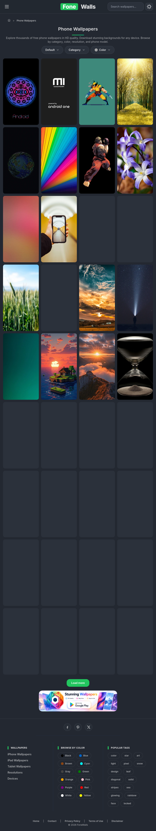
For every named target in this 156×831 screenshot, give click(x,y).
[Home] (9, 20)
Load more (78, 682)
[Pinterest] (78, 727)
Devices (13, 778)
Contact (52, 821)
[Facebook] (67, 727)
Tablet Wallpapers (19, 766)
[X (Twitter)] (88, 727)
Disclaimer (117, 821)
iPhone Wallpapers (19, 754)
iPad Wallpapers (18, 760)
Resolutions (15, 772)
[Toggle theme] (149, 6)
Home (36, 821)
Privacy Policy (72, 821)
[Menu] (7, 6)
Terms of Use (96, 821)
